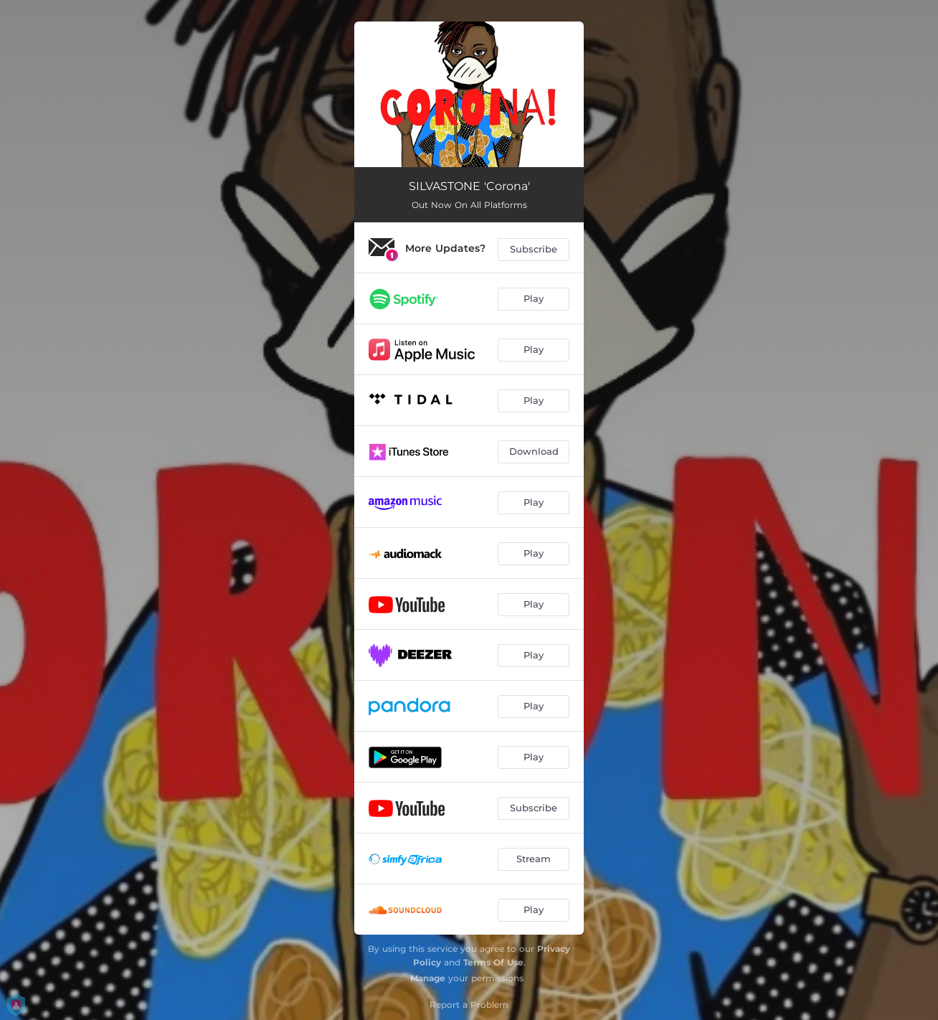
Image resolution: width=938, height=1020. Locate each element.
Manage (427, 978)
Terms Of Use (493, 962)
